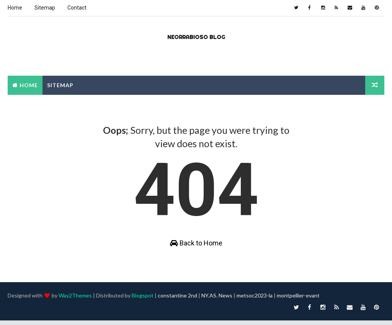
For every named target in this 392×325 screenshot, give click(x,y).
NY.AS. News (216, 300)
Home (15, 8)
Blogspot (143, 300)
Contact (77, 8)
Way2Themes (75, 300)
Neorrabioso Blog (196, 36)
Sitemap (44, 8)
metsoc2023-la (255, 300)
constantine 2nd (177, 300)
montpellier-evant (298, 300)
